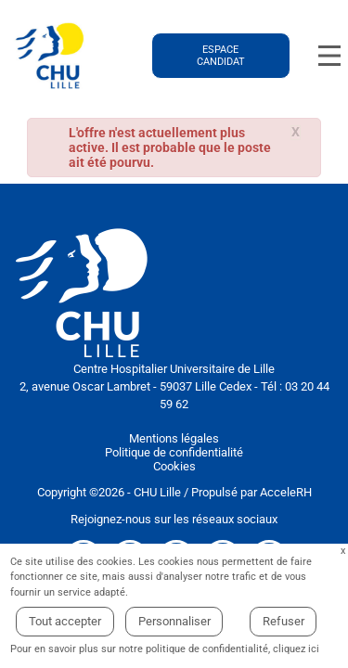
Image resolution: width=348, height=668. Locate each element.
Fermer (343, 551)
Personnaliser (174, 621)
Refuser (283, 621)
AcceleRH (286, 492)
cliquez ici (296, 649)
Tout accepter (65, 621)
